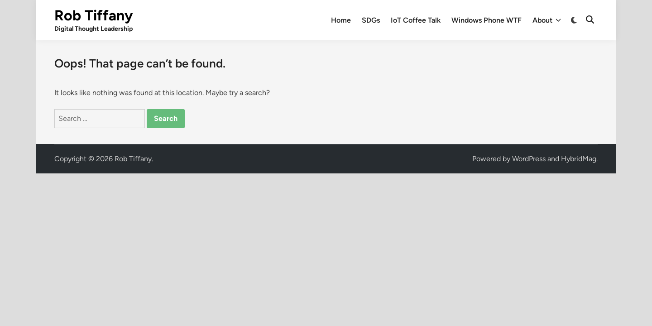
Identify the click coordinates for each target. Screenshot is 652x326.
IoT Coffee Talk (416, 20)
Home (341, 20)
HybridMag (578, 158)
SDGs (371, 20)
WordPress (529, 158)
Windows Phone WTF (486, 20)
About (546, 20)
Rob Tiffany (93, 15)
